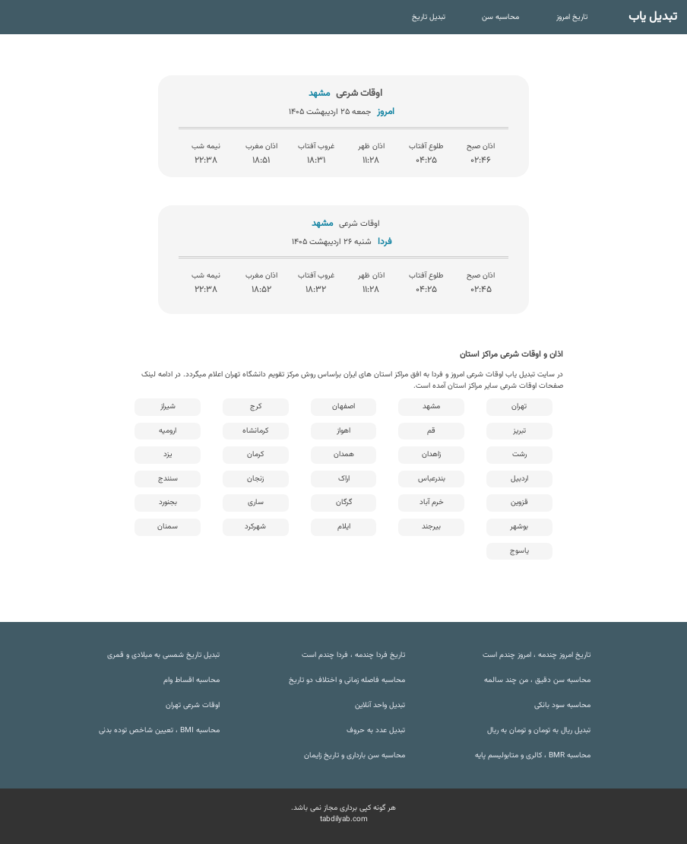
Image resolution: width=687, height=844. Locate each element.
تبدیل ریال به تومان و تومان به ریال (538, 730)
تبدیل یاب (652, 17)
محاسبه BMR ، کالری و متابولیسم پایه (532, 755)
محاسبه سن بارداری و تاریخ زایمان (354, 755)
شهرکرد (255, 526)
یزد (167, 454)
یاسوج (519, 551)
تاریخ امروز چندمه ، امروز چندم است (536, 655)
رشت (519, 454)
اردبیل (519, 478)
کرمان (255, 454)
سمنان (167, 526)
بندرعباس (431, 478)
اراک (344, 478)
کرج (255, 406)
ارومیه (167, 430)
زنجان (255, 478)
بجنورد (168, 502)
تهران (519, 406)
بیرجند (431, 526)
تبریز (519, 430)
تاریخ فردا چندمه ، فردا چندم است (353, 655)
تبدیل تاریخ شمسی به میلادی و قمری (163, 655)
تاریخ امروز (571, 17)
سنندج (168, 478)
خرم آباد (431, 502)
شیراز (168, 406)
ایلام (343, 526)
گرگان (344, 502)
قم (431, 430)
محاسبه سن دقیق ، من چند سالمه (537, 680)
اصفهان (343, 406)
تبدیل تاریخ (428, 17)
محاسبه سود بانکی (562, 705)
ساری (256, 502)
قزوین (519, 502)
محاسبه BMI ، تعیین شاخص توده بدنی (159, 730)
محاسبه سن (500, 17)
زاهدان (431, 454)
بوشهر (519, 526)
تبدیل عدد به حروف (376, 730)
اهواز (343, 430)
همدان (344, 454)
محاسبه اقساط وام (191, 680)
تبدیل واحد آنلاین (380, 705)
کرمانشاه (255, 430)
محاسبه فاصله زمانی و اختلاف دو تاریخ (347, 680)
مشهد (431, 406)
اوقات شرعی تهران (193, 705)
